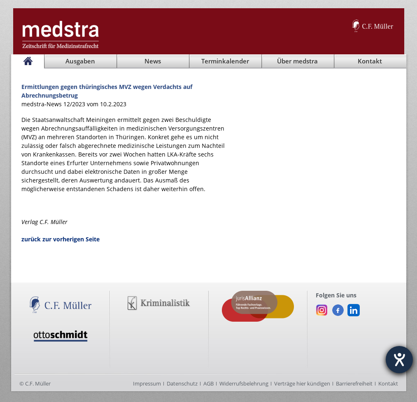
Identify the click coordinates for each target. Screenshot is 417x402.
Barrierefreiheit (354, 383)
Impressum (147, 383)
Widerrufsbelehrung (243, 383)
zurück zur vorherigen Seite (60, 239)
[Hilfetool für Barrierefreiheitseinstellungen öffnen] (399, 359)
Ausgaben (80, 61)
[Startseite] (27, 61)
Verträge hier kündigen (302, 383)
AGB (208, 383)
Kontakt (388, 383)
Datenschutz (182, 383)
